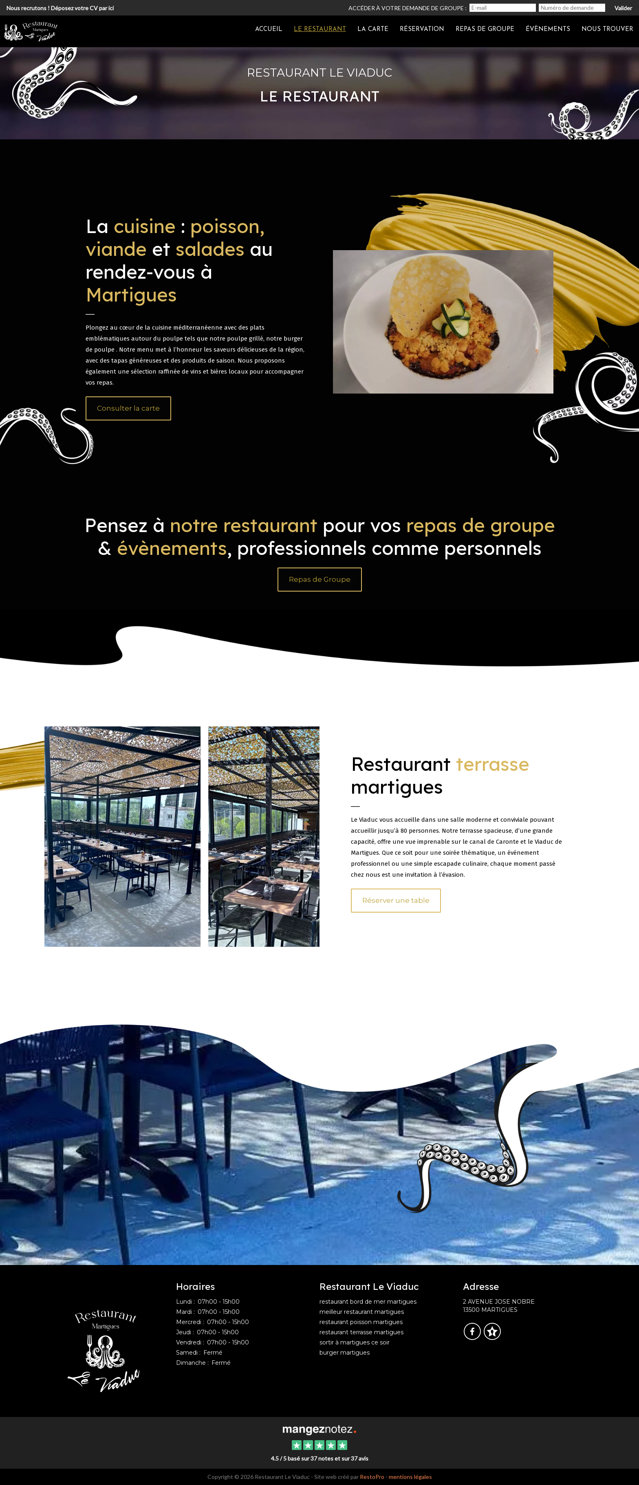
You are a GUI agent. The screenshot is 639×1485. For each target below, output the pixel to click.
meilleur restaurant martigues (362, 1312)
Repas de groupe (485, 29)
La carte (372, 29)
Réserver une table (396, 900)
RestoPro (372, 1476)
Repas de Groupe (319, 579)
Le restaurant (320, 29)
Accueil (268, 29)
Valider (623, 7)
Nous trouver (607, 29)
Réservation (422, 29)
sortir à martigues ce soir (355, 1342)
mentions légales (410, 1476)
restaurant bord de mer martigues (368, 1301)
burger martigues (345, 1352)
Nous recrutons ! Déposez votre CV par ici (60, 7)
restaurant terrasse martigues (361, 1332)
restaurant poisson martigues (361, 1322)
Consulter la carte (128, 408)
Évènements (548, 29)
